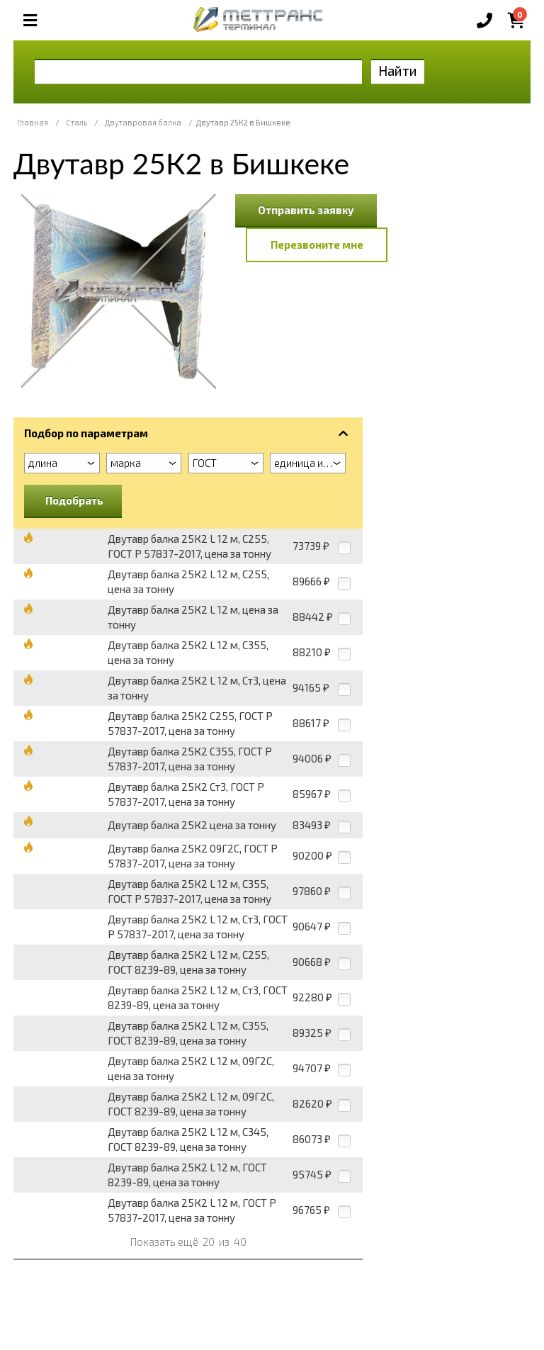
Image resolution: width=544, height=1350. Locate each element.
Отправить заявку (306, 209)
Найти (397, 70)
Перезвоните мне (317, 244)
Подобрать (74, 500)
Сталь (76, 122)
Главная (32, 122)
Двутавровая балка (143, 122)
